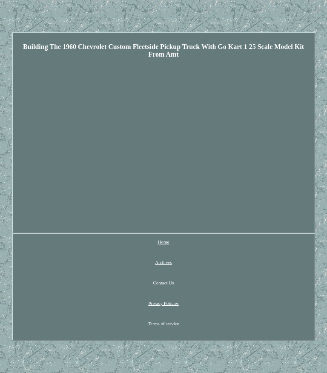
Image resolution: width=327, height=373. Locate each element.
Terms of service (163, 323)
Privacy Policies (163, 303)
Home (163, 241)
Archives (163, 262)
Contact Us (163, 282)
